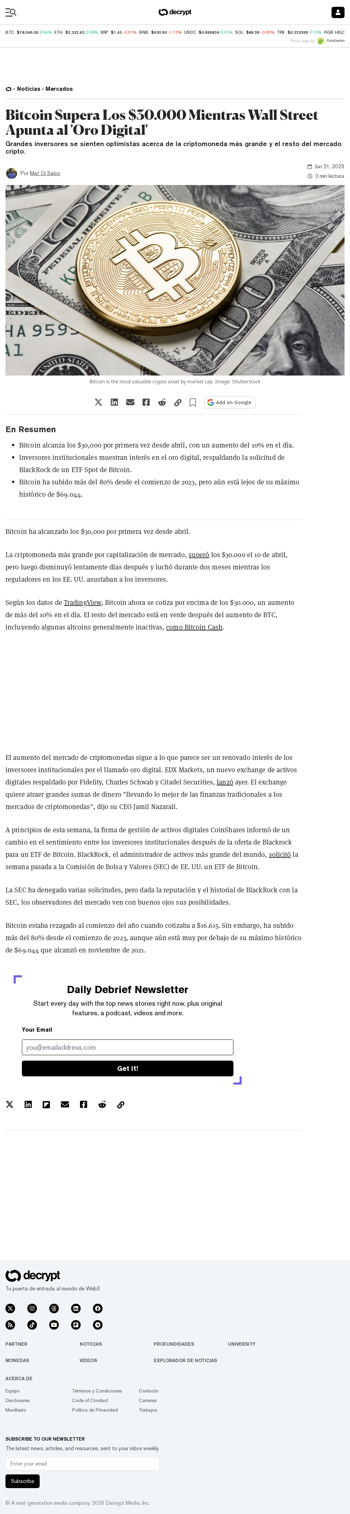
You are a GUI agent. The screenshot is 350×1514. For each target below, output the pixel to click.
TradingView (82, 602)
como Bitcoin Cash (194, 627)
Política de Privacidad (95, 1410)
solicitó (280, 854)
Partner (16, 1344)
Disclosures (17, 1400)
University (241, 1344)
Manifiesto (15, 1410)
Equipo (12, 1390)
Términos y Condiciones (97, 1390)
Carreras (148, 1400)
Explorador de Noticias (185, 1360)
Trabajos (148, 1410)
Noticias (91, 1344)
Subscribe (22, 1481)
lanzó (225, 782)
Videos (88, 1360)
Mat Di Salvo (45, 173)
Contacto (149, 1390)
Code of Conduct (90, 1400)
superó (199, 554)
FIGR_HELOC (336, 32)
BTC (9, 32)
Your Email (37, 1030)
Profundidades (174, 1344)
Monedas (17, 1360)
